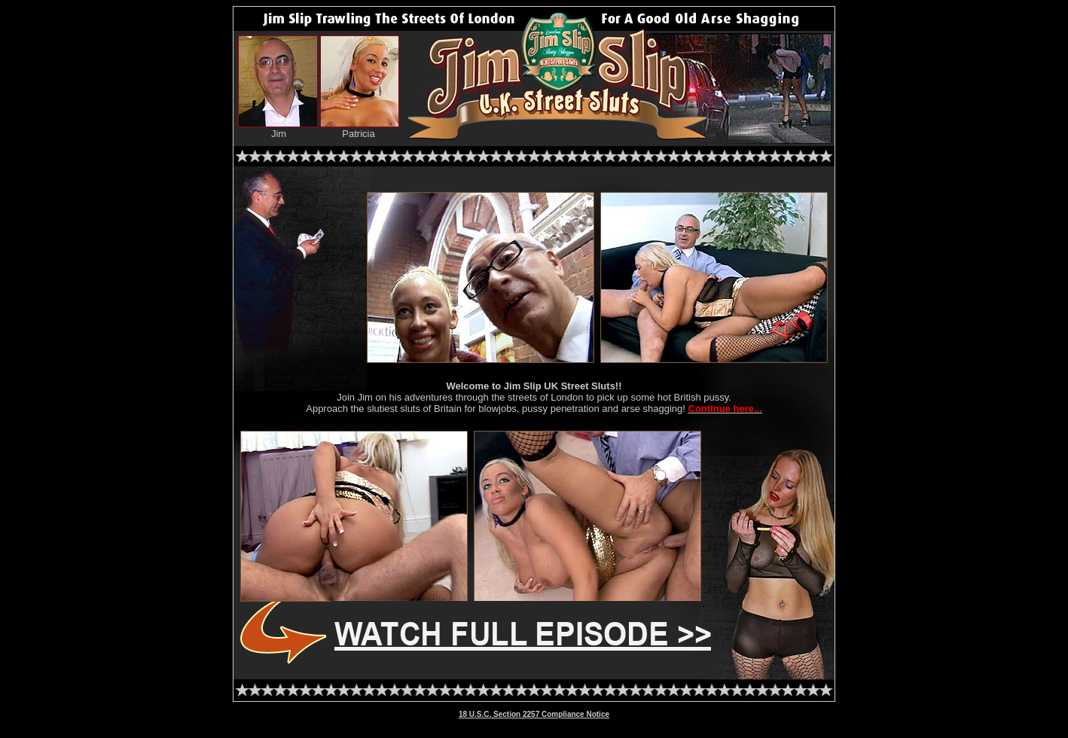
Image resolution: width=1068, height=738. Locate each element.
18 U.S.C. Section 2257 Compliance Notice (534, 714)
